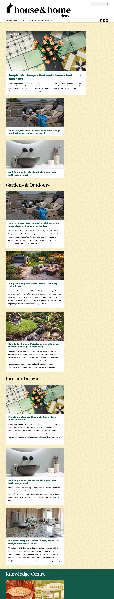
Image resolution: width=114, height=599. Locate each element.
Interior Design (22, 176)
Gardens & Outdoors (28, 88)
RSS (62, 583)
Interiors (17, 15)
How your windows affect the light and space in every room (90, 331)
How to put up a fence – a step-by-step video (55, 285)
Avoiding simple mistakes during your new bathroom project (91, 75)
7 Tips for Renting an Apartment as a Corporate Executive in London (91, 417)
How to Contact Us (39, 582)
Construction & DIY (26, 303)
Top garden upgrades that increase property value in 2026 (56, 116)
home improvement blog (12, 585)
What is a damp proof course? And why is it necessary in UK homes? (89, 287)
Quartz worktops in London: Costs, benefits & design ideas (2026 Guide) (92, 205)
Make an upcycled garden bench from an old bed (20, 524)
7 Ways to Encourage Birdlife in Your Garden (56, 523)
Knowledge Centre (42, 15)
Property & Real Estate (30, 387)
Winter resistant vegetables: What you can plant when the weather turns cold (91, 525)
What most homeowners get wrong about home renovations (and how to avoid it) (56, 333)
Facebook (64, 577)
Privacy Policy (37, 586)
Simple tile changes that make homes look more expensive (36, 58)
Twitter (63, 579)
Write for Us (37, 584)
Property (30, 15)
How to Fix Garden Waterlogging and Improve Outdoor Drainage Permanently (91, 117)
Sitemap (36, 588)
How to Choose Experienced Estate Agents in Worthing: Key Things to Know (19, 417)
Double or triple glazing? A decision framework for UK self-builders (21, 332)
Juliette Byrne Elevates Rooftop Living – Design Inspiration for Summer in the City (92, 43)
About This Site (38, 577)
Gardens (9, 15)
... (26, 76)
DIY (23, 15)
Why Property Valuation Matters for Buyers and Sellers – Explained (55, 417)
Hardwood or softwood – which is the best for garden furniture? (21, 287)
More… (53, 15)
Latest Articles (38, 575)
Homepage (36, 573)
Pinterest (64, 581)
